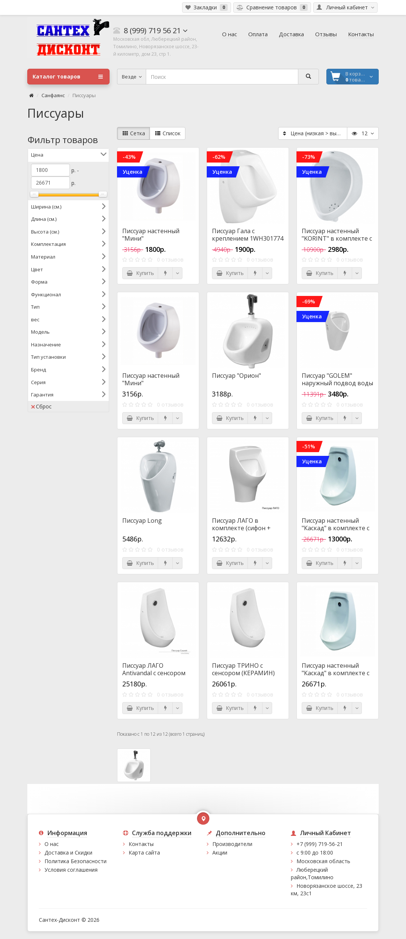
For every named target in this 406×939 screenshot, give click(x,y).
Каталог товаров (68, 76)
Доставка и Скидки (68, 852)
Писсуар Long (142, 520)
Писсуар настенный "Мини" (150, 234)
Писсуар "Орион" (236, 375)
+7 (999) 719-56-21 (319, 843)
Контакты (141, 843)
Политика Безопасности (75, 861)
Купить (140, 273)
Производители (232, 843)
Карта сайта (144, 852)
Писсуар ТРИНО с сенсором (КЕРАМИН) (243, 669)
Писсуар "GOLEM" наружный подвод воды (337, 379)
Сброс (41, 406)
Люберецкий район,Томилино (312, 873)
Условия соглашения (71, 869)
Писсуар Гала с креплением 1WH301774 (247, 234)
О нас (51, 843)
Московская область (323, 861)
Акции (219, 852)
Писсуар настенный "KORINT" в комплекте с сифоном (337, 238)
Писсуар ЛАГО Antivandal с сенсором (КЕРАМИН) (153, 673)
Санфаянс (53, 95)
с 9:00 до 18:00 (314, 852)
